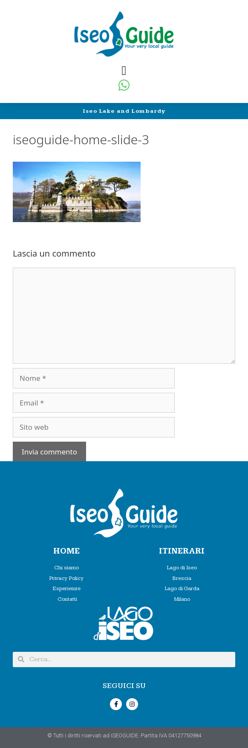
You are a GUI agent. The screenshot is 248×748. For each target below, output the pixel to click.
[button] (124, 70)
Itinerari (182, 551)
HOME (66, 551)
